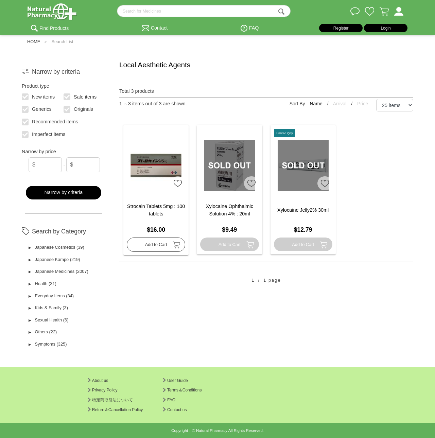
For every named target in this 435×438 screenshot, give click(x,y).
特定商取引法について (110, 400)
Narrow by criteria (64, 192)
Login (385, 28)
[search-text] (204, 11)
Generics (37, 109)
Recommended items (50, 121)
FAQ (254, 28)
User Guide (175, 380)
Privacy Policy (103, 390)
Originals (78, 109)
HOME (33, 41)
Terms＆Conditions (182, 390)
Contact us (175, 409)
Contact (159, 28)
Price (362, 103)
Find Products (54, 28)
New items (38, 96)
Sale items (80, 96)
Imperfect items (44, 134)
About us (98, 380)
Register (341, 28)
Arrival (340, 103)
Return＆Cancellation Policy (115, 409)
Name (317, 103)
